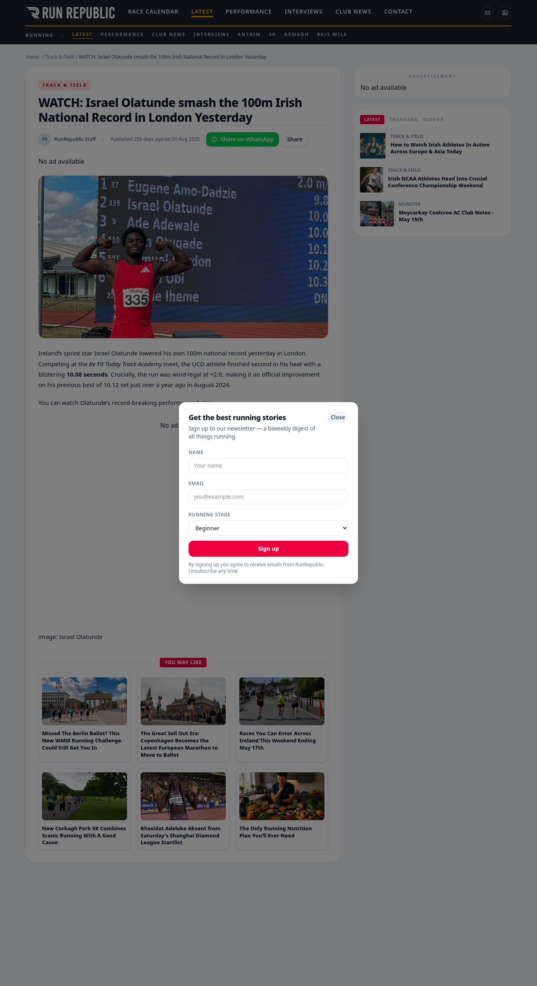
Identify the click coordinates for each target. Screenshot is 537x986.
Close (337, 417)
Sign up (268, 548)
